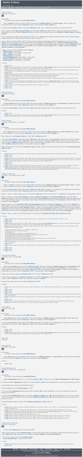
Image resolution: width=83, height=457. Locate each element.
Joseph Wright (16, 44)
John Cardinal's (34, 455)
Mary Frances (23, 30)
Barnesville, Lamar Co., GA (31, 146)
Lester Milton (28, 20)
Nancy (23, 197)
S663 (6, 250)
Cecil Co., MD (37, 379)
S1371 (6, 302)
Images (37, 7)
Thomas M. (55, 204)
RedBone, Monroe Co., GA (20, 142)
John (13, 27)
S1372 (6, 301)
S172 (6, 76)
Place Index (47, 7)
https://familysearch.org (50, 67)
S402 (6, 72)
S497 (6, 86)
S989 (6, 166)
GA (27, 23)
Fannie (20, 47)
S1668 (6, 411)
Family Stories (31, 7)
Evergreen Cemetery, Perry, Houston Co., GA (56, 213)
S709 (6, 409)
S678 (6, 444)
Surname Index (11, 7)
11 (25, 46)
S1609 (6, 67)
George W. (20, 136)
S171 (6, 287)
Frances (59, 197)
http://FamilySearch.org (55, 411)
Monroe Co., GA (28, 25)
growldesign (55, 455)
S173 (6, 78)
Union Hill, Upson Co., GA (62, 206)
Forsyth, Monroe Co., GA (46, 198)
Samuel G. (7, 47)
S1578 (6, 81)
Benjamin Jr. (42, 197)
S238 (6, 218)
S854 (6, 165)
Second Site (39, 455)
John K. (8, 53)
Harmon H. (26, 277)
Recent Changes (19, 7)
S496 (6, 87)
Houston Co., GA (7, 209)
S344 (6, 407)
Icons (42, 7)
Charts (25, 7)
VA (32, 430)
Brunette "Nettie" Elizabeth (29, 204)
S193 (6, 69)
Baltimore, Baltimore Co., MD (43, 395)
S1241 (6, 153)
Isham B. (26, 274)
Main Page (3, 7)
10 (23, 44)
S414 (6, 65)
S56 (6, 74)
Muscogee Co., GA (47, 277)
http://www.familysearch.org (12, 168)
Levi (14, 395)
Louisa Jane (53, 434)
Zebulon (62, 379)
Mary (76, 379)
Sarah (23, 388)
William (69, 32)
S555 (6, 155)
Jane (59, 23)
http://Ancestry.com (54, 81)
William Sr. (46, 23)
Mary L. (7, 54)
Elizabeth (68, 42)
